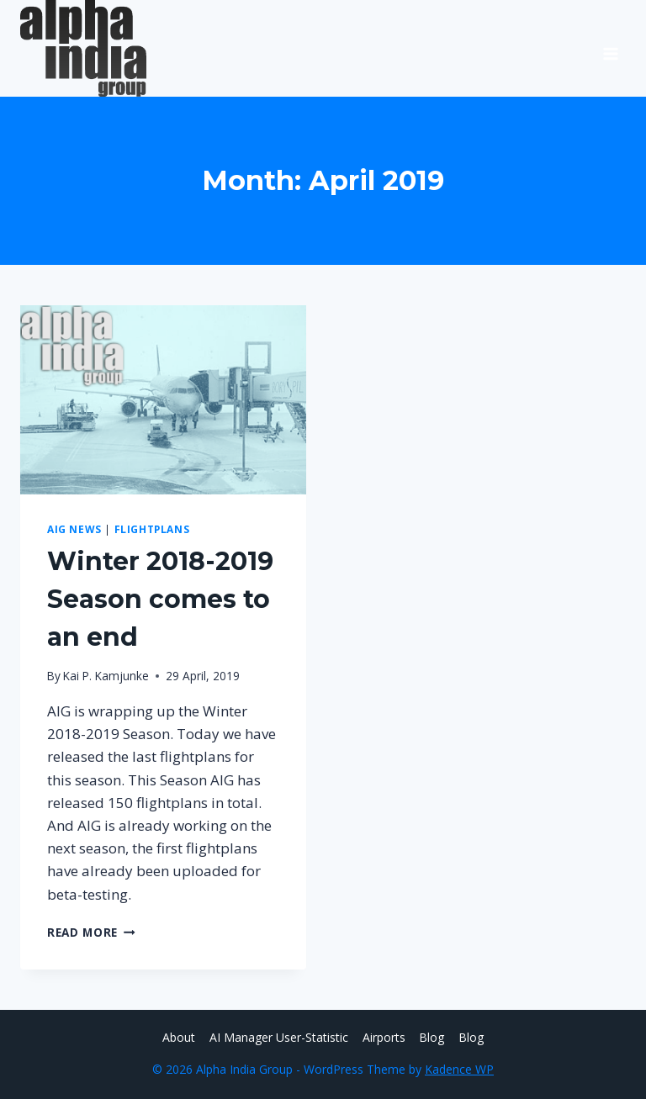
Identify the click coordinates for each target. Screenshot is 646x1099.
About (178, 1037)
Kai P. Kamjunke (106, 676)
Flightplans (152, 529)
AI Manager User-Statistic (278, 1037)
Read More (91, 932)
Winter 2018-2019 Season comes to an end (160, 599)
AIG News (74, 529)
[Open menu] (610, 48)
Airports (384, 1037)
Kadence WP (459, 1069)
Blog (431, 1037)
